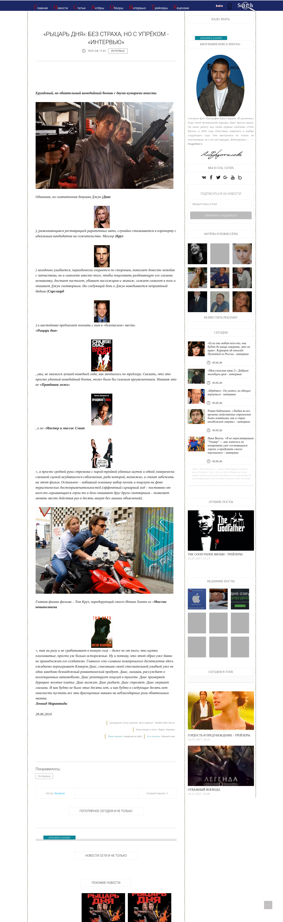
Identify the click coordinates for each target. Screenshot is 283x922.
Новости (60, 7)
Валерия (59, 793)
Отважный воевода (204, 801)
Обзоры (116, 7)
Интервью (137, 7)
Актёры (97, 7)
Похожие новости (106, 882)
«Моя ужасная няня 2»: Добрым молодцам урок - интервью (229, 376)
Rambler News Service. (165, 722)
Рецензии (181, 7)
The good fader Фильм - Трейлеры (215, 565)
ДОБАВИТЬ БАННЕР (59, 837)
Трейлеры (159, 7)
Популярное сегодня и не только (105, 811)
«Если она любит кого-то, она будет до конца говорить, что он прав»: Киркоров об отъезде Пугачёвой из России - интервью (230, 352)
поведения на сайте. (132, 736)
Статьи (79, 7)
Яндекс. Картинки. (166, 729)
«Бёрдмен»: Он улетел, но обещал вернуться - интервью (231, 396)
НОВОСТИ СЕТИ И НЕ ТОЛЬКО (106, 855)
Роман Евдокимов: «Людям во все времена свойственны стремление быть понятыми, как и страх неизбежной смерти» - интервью (230, 422)
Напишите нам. (168, 736)
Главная (41, 7)
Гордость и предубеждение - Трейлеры (219, 746)
